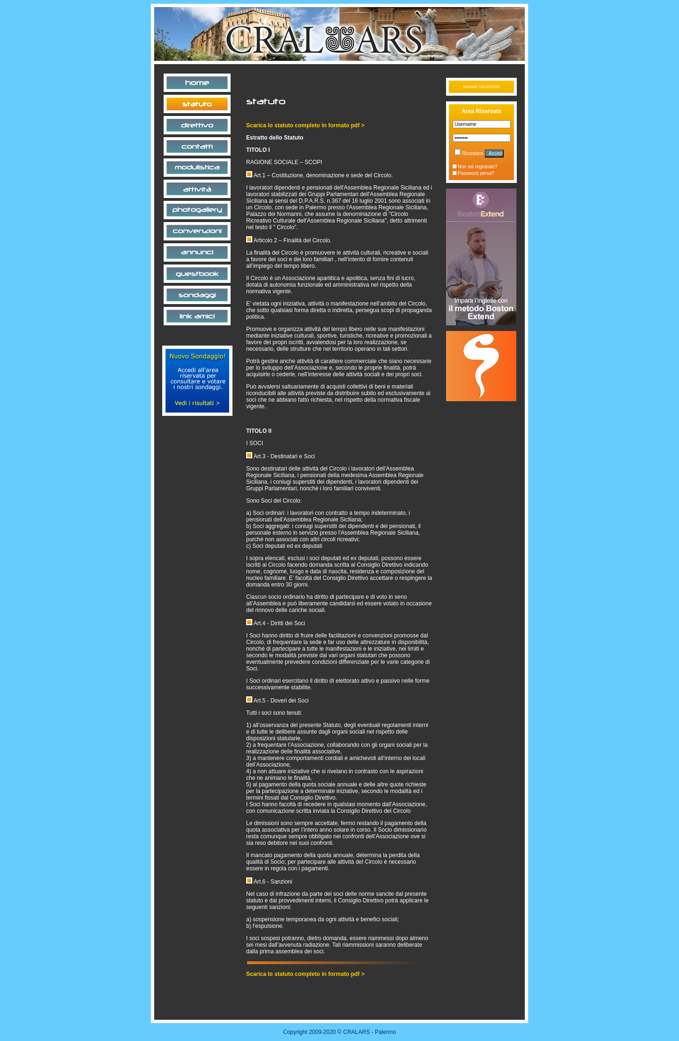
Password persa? (473, 173)
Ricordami (469, 153)
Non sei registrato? (475, 166)
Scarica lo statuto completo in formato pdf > (305, 125)
